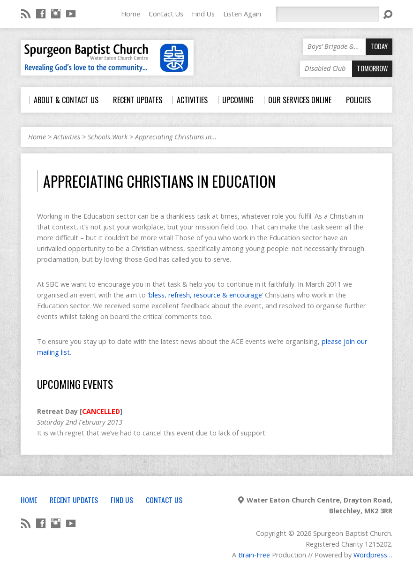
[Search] (327, 14)
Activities (66, 136)
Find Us (203, 13)
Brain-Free (254, 554)
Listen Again (242, 13)
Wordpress (370, 554)
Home (130, 13)
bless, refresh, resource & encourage (205, 294)
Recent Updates (74, 499)
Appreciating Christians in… (176, 136)
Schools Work (108, 136)
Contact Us (166, 13)
